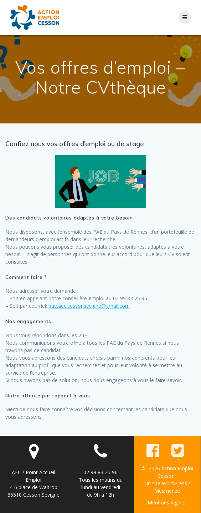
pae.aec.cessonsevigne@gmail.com (89, 305)
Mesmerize (167, 490)
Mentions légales (167, 502)
